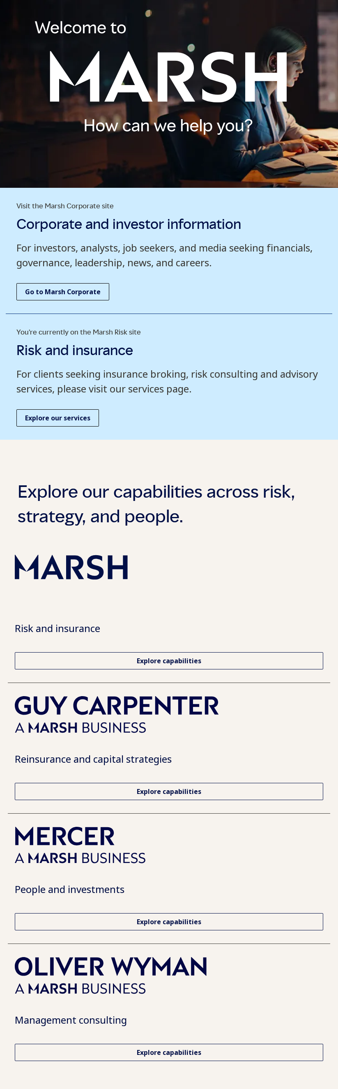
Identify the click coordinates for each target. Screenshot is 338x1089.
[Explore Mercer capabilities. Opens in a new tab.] (169, 921)
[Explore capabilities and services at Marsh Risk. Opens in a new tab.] (169, 660)
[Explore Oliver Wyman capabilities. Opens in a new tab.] (169, 1052)
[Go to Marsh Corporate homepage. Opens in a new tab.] (62, 291)
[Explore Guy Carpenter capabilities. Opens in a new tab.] (169, 791)
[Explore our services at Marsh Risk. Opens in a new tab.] (57, 418)
